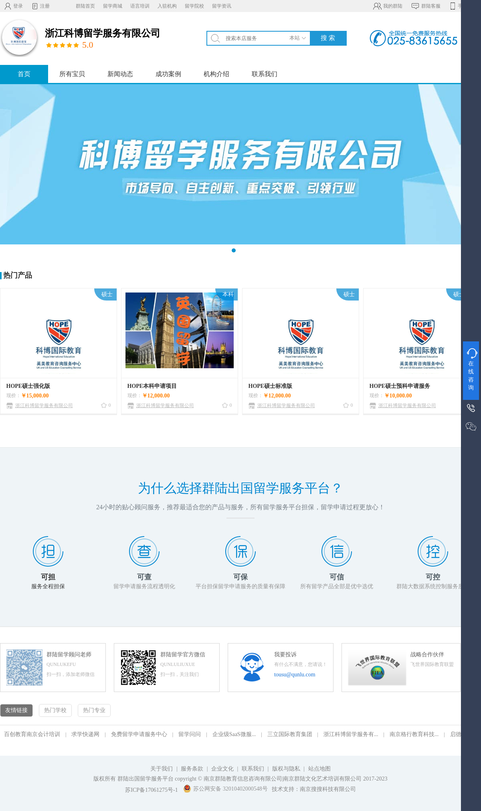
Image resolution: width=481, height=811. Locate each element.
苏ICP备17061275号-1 (151, 790)
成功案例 (168, 74)
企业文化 (222, 769)
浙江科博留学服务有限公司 (44, 405)
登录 (13, 6)
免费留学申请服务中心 (139, 734)
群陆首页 (85, 6)
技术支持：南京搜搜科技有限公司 (314, 789)
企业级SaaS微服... (234, 734)
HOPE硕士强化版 (28, 386)
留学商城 (112, 6)
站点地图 (319, 769)
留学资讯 (221, 6)
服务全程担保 (48, 586)
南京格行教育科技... (414, 734)
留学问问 (189, 734)
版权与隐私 (286, 769)
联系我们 (264, 74)
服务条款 (192, 769)
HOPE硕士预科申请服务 (400, 386)
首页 (24, 74)
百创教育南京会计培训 (32, 734)
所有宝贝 (72, 74)
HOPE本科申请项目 (152, 386)
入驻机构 (167, 6)
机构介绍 (216, 74)
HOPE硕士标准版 (271, 386)
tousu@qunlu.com (294, 675)
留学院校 (194, 6)
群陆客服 (425, 6)
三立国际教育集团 (289, 734)
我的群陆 (387, 6)
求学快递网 (85, 734)
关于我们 (161, 769)
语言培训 (140, 6)
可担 (48, 577)
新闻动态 (120, 74)
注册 (40, 6)
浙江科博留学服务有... (350, 734)
